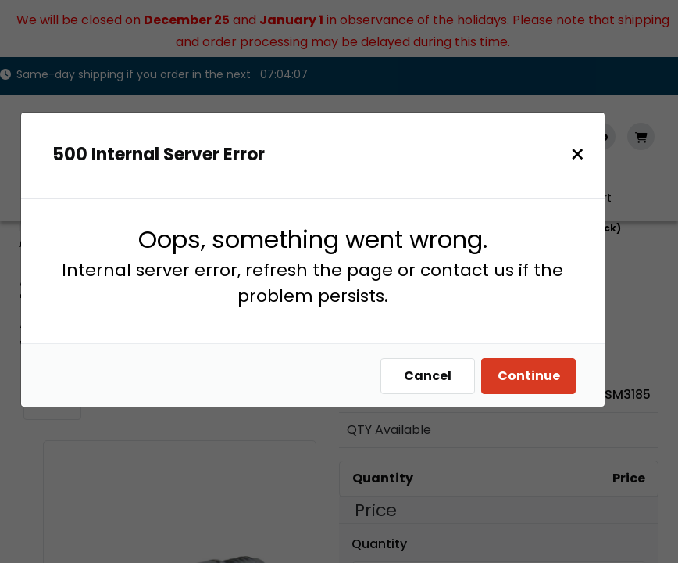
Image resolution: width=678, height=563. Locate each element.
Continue (536, 376)
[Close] (585, 154)
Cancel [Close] (435, 376)
